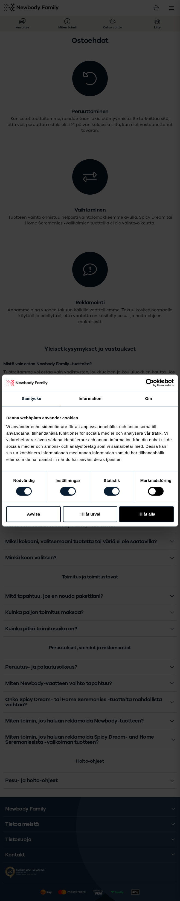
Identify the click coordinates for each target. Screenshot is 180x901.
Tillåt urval (90, 514)
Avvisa (33, 514)
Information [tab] (90, 398)
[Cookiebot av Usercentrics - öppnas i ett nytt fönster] (150, 383)
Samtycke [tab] (31, 398)
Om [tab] (148, 398)
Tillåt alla (146, 514)
